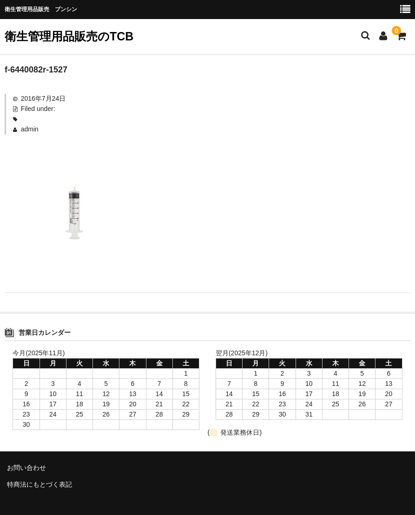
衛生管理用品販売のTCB (69, 36)
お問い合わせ (26, 467)
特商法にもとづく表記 (39, 484)
